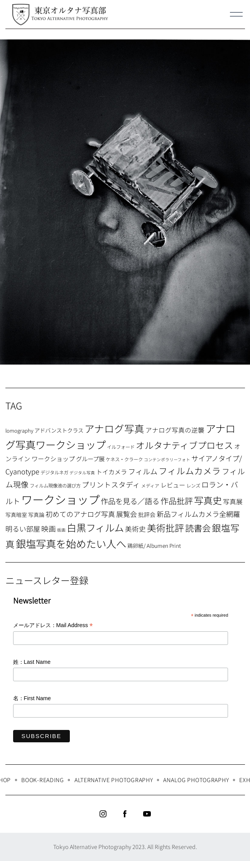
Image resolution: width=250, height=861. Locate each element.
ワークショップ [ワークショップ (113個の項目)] (60, 499)
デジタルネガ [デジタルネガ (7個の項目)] (54, 472)
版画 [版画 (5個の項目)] (61, 530)
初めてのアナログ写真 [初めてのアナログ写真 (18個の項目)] (80, 514)
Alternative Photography (113, 780)
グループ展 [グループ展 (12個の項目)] (90, 458)
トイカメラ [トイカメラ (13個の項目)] (111, 471)
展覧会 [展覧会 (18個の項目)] (126, 514)
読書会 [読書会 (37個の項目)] (198, 528)
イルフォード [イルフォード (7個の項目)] (121, 446)
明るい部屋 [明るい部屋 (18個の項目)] (22, 528)
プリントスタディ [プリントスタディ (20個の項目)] (111, 484)
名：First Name (32, 698)
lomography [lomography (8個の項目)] (19, 430)
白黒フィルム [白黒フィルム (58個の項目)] (95, 527)
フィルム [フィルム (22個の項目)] (142, 471)
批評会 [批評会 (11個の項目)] (146, 514)
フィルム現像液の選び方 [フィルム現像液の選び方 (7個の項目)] (55, 485)
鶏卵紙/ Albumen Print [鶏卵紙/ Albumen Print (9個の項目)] (154, 545)
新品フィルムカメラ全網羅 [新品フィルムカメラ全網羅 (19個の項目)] (198, 514)
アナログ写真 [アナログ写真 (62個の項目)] (114, 428)
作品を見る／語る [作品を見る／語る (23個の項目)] (130, 500)
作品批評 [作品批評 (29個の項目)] (176, 500)
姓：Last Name (32, 662)
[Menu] (236, 14)
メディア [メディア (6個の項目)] (150, 485)
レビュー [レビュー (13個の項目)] (172, 484)
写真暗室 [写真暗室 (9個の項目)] (16, 514)
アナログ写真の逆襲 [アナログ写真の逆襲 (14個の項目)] (174, 430)
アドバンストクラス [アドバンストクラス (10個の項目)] (58, 430)
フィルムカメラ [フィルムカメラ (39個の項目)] (190, 470)
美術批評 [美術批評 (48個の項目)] (165, 527)
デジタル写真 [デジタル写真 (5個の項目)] (82, 473)
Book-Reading (42, 780)
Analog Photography (196, 780)
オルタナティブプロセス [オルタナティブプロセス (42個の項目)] (184, 445)
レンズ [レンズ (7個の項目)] (193, 485)
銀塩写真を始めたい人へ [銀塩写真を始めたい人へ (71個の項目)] (71, 543)
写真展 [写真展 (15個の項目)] (233, 501)
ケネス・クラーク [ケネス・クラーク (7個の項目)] (124, 459)
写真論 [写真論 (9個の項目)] (36, 514)
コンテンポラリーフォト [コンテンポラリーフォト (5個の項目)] (167, 459)
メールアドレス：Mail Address (53, 625)
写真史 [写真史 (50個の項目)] (208, 500)
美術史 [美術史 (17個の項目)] (135, 529)
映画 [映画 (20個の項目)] (48, 528)
